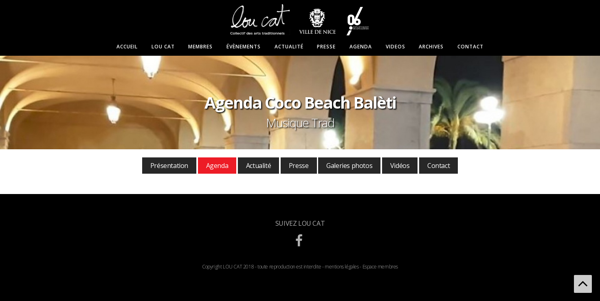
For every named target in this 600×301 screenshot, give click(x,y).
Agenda (360, 47)
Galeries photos (349, 165)
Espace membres (380, 266)
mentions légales (342, 266)
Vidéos (400, 165)
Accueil (127, 47)
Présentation (169, 165)
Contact (470, 47)
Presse (326, 47)
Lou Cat (163, 47)
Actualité (289, 47)
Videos (395, 47)
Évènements (243, 47)
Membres (200, 47)
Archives (431, 47)
